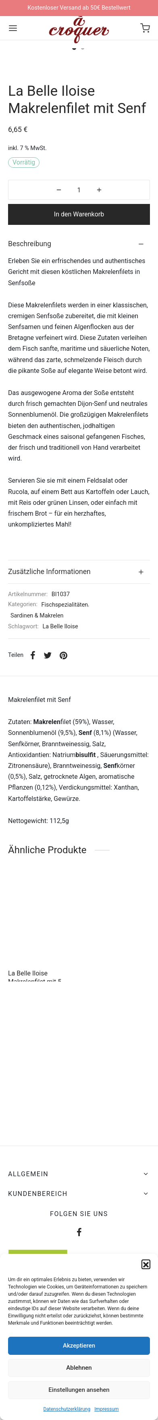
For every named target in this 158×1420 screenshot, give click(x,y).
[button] (146, 1264)
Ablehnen (78, 1367)
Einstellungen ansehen (78, 1389)
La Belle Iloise (60, 757)
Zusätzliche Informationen (49, 702)
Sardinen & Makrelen (36, 746)
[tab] (79, 375)
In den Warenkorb (79, 345)
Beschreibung (29, 374)
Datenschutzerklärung (66, 1409)
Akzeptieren (79, 1345)
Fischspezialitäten (65, 735)
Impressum (106, 1409)
